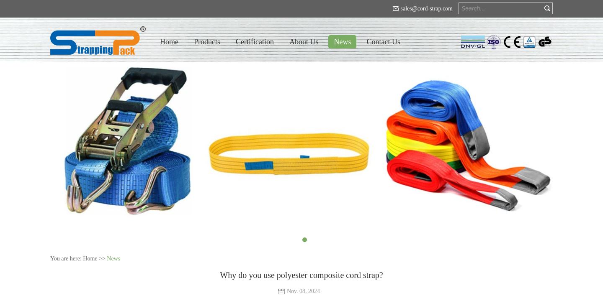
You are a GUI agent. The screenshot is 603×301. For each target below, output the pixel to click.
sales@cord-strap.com (427, 8)
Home (169, 42)
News (113, 258)
